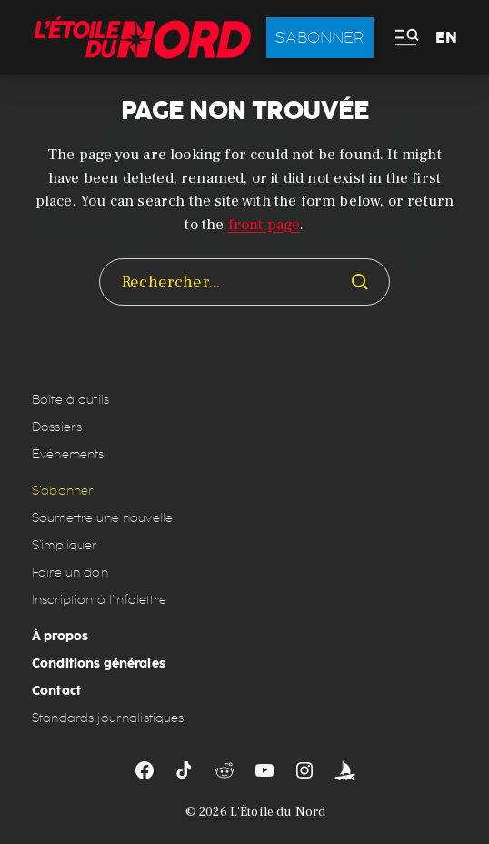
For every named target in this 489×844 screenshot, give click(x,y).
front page (264, 225)
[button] (405, 37)
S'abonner (319, 37)
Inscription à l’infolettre (99, 599)
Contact (56, 690)
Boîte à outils (70, 399)
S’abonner (63, 490)
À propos (60, 636)
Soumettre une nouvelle (102, 518)
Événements (68, 454)
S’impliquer (65, 545)
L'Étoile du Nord (277, 812)
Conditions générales (98, 663)
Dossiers (57, 427)
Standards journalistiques (108, 718)
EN (446, 37)
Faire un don (70, 572)
